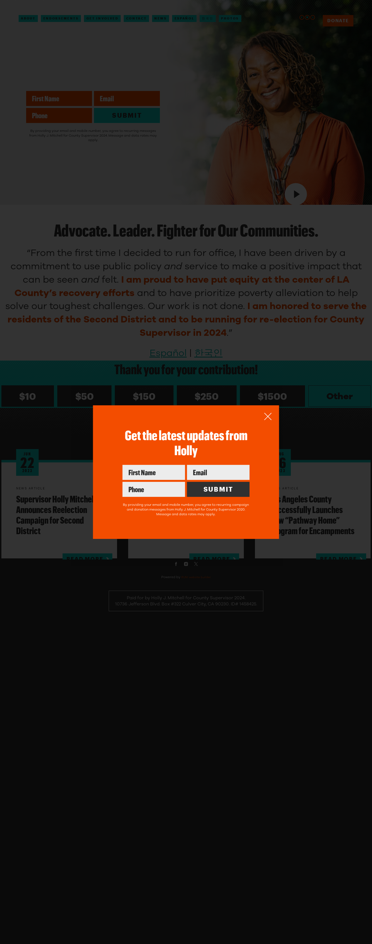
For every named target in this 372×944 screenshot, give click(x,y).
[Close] (268, 416)
